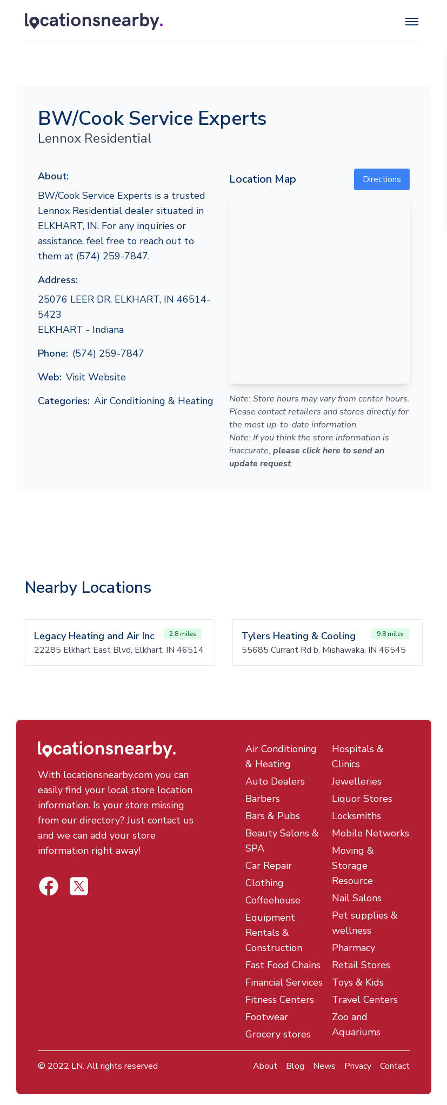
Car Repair (268, 865)
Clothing (264, 882)
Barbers (262, 798)
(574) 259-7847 (108, 353)
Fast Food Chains (283, 965)
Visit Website (96, 377)
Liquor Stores (362, 798)
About (265, 1066)
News (324, 1066)
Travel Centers (365, 999)
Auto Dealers (275, 781)
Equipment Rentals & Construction (273, 932)
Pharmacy (353, 947)
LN (77, 1066)
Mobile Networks (370, 833)
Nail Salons (357, 898)
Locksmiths (356, 815)
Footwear (266, 1016)
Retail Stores (361, 965)
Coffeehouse (273, 900)
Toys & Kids (358, 982)
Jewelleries (357, 781)
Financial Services (284, 982)
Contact (395, 1066)
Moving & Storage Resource (353, 865)
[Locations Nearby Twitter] (48, 886)
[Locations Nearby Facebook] (79, 886)
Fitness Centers (279, 999)
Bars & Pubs (272, 815)
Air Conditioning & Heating (154, 400)
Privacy (357, 1066)
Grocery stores (278, 1034)
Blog (295, 1066)
